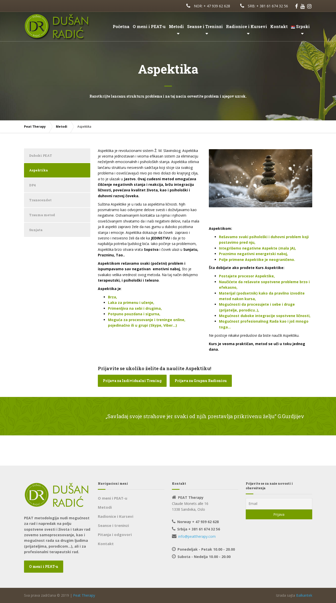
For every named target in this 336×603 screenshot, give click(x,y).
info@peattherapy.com (197, 536)
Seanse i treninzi (113, 525)
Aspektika (38, 170)
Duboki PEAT (40, 155)
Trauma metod (42, 215)
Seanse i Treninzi (205, 26)
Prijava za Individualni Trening (132, 380)
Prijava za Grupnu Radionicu (201, 380)
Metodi (176, 26)
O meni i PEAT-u (149, 26)
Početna (121, 26)
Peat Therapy (84, 595)
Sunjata (35, 230)
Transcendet (40, 200)
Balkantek (304, 595)
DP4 (32, 185)
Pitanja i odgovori (115, 534)
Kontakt (279, 26)
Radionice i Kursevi (246, 26)
